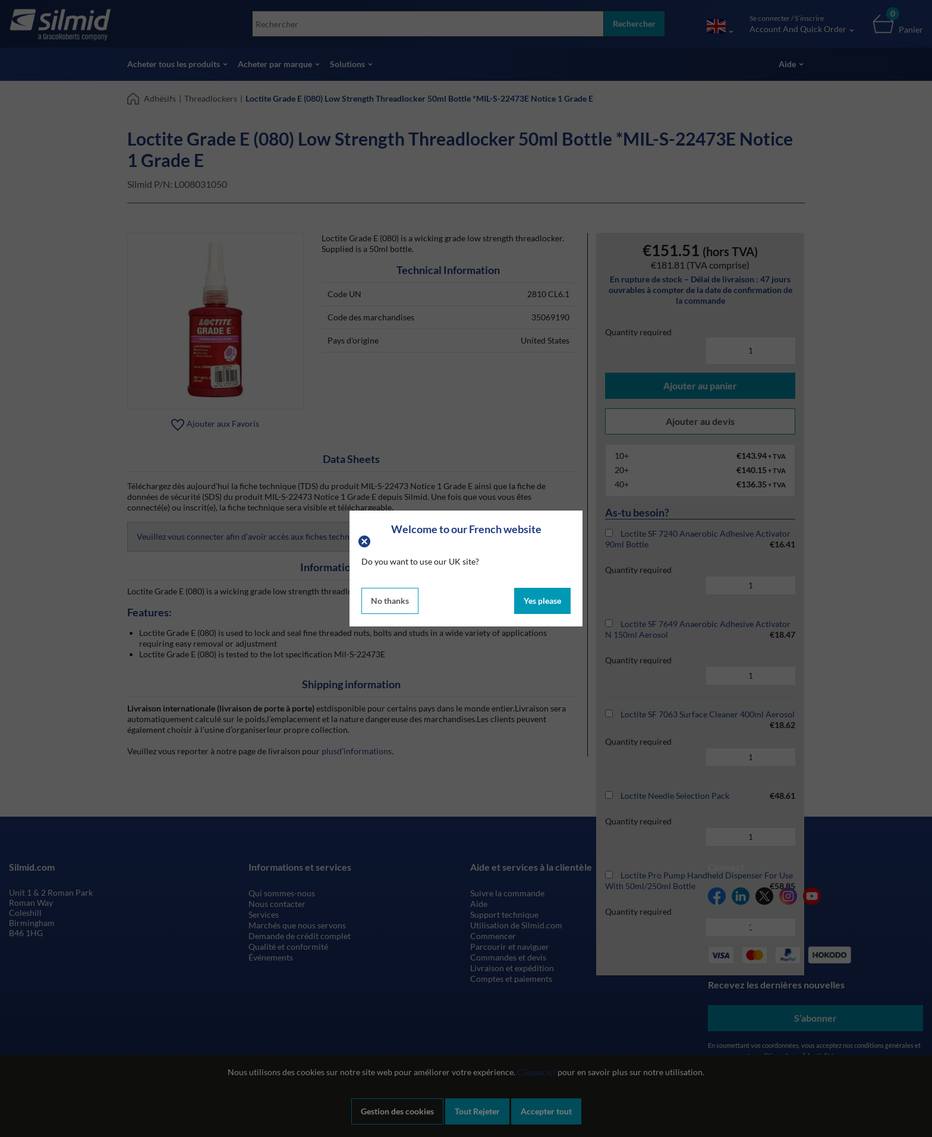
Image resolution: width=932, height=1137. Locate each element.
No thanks (390, 601)
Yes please (542, 601)
